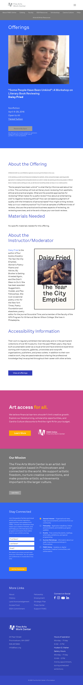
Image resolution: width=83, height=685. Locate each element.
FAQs (78, 12)
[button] (20, 433)
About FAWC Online (9, 12)
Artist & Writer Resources (41, 17)
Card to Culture (68, 12)
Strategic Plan (40, 601)
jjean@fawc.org (12, 135)
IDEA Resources (42, 12)
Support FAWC (40, 609)
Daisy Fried (13, 250)
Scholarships (55, 12)
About (11, 594)
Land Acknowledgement (19, 601)
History (12, 598)
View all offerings (20, 373)
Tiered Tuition (15, 119)
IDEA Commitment (17, 609)
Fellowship (38, 594)
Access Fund (14, 605)
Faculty (30, 12)
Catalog (22, 12)
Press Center (39, 605)
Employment (39, 598)
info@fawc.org (15, 648)
